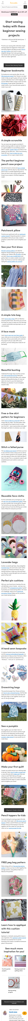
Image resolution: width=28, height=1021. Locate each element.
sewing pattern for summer (14, 261)
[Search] (25, 7)
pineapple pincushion (16, 588)
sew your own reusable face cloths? (13, 501)
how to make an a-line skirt (12, 420)
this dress (18, 254)
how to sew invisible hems (14, 256)
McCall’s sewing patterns (8, 250)
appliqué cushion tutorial (19, 938)
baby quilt (17, 774)
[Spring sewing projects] (14, 987)
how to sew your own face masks (14, 335)
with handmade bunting (10, 375)
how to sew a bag (9, 318)
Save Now (15, 14)
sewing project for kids (15, 828)
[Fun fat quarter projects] (7, 965)
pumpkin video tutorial (7, 737)
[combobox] (12, 7)
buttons (9, 51)
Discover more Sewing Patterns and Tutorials (14, 1002)
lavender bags (5, 567)
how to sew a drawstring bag (12, 693)
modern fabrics (14, 149)
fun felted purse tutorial (10, 451)
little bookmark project (7, 76)
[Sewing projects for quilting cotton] (20, 965)
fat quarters (4, 83)
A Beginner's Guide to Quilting (14, 810)
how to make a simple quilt (18, 772)
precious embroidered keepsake (15, 654)
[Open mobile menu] (3, 3)
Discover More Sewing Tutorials (14, 65)
